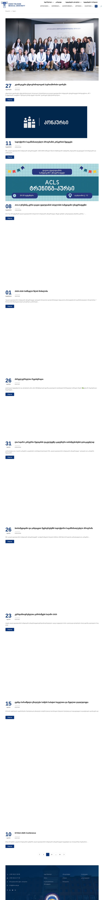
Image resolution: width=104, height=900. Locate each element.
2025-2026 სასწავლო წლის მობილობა (31, 291)
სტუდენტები (55, 6)
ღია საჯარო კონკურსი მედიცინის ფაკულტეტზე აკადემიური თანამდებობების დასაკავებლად (54, 442)
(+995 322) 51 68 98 (13, 874)
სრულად (10, 99)
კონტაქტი (59, 2)
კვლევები (78, 6)
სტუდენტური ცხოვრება (73, 2)
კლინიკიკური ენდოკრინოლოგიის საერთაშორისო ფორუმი (40, 85)
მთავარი (7, 11)
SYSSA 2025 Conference (25, 833)
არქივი (65, 878)
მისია (45, 878)
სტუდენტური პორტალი (90, 2)
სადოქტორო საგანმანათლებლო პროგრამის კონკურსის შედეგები (43, 142)
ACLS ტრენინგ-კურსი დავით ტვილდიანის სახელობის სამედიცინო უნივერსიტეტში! (51, 205)
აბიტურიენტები (67, 6)
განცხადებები (18, 147)
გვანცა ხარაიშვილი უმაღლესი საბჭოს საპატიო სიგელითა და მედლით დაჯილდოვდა (51, 702)
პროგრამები (44, 6)
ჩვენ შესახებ (48, 2)
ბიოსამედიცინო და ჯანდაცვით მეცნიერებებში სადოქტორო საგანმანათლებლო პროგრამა (54, 528)
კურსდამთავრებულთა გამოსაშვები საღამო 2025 (36, 614)
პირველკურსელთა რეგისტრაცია (29, 379)
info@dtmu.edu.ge (13, 885)
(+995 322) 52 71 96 (13, 878)
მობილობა (66, 881)
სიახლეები (88, 6)
